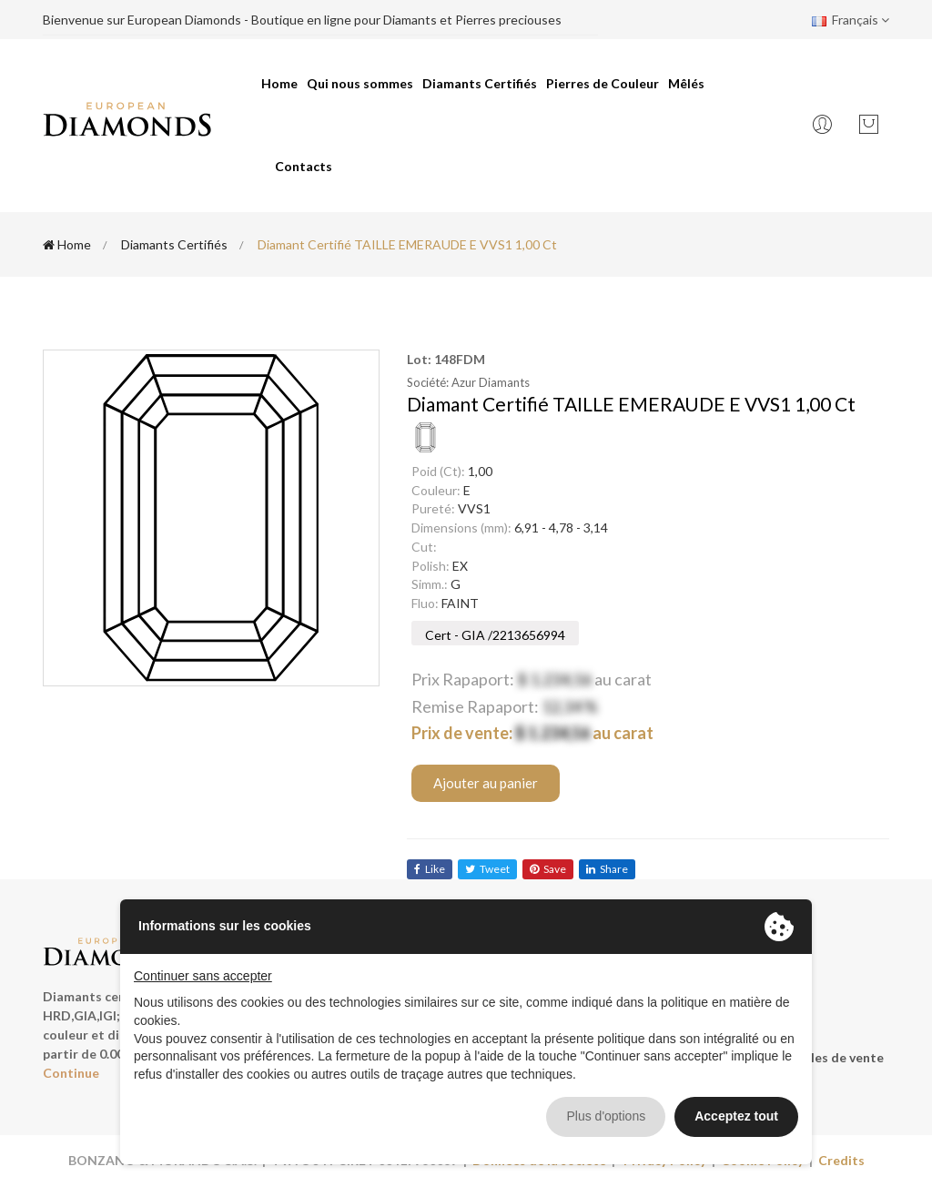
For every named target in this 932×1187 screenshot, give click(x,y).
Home (279, 83)
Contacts (303, 166)
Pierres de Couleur (602, 83)
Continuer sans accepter (203, 976)
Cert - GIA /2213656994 (495, 635)
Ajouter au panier (485, 783)
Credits (841, 1160)
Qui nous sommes (360, 83)
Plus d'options (605, 1116)
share (607, 869)
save (548, 869)
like (429, 869)
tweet (487, 869)
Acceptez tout (736, 1116)
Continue (71, 1072)
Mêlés (686, 83)
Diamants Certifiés (479, 83)
